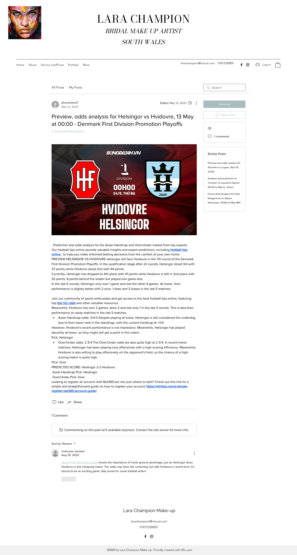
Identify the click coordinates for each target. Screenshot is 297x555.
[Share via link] (74, 402)
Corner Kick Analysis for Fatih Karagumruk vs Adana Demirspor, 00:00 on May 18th (224, 198)
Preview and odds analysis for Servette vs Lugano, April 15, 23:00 (224, 167)
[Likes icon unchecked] (54, 402)
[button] (277, 65)
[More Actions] (194, 102)
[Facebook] (241, 65)
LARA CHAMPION (143, 19)
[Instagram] (248, 65)
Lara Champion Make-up (149, 510)
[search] (224, 87)
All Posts (58, 87)
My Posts (75, 87)
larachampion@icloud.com (198, 63)
